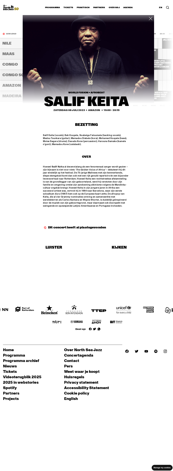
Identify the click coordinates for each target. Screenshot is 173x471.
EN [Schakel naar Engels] (160, 7)
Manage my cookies (162, 468)
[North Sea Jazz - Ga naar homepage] (11, 7)
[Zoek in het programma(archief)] (167, 7)
